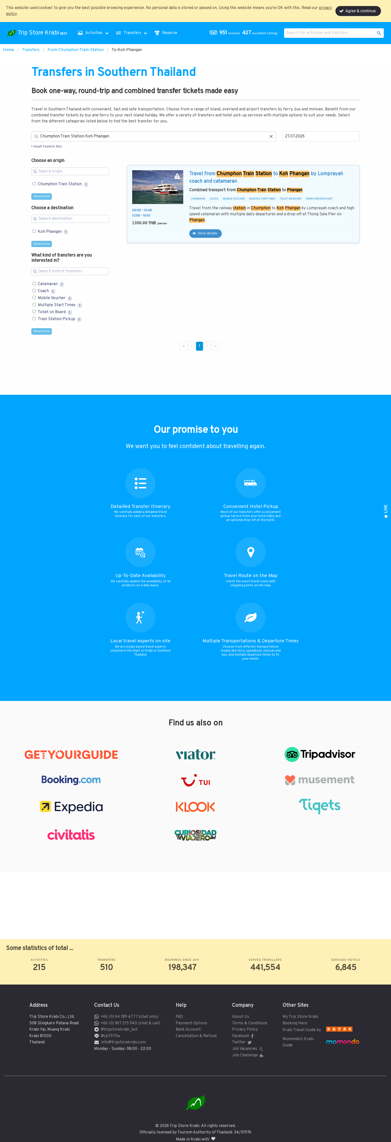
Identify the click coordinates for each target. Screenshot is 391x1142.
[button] (244, 33)
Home (8, 50)
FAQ (179, 1016)
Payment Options (191, 1023)
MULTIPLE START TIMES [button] (262, 199)
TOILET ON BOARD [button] (290, 199)
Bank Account (188, 1029)
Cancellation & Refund (196, 1036)
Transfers (31, 50)
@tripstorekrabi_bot (119, 1029)
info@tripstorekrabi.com (123, 1042)
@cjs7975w (110, 1036)
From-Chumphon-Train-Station (76, 50)
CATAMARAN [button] (198, 199)
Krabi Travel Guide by (302, 1030)
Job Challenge (248, 1055)
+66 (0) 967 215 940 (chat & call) (130, 1023)
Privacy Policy (245, 1029)
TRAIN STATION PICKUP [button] (319, 199)
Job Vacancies (248, 1049)
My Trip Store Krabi (300, 1016)
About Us (240, 1016)
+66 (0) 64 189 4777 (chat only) (129, 1016)
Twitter (242, 1042)
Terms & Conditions (249, 1023)
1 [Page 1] (199, 346)
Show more (41, 197)
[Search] (153, 136)
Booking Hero (295, 1023)
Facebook (243, 1036)
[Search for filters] (70, 171)
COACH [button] (214, 199)
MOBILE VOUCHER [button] (234, 199)
